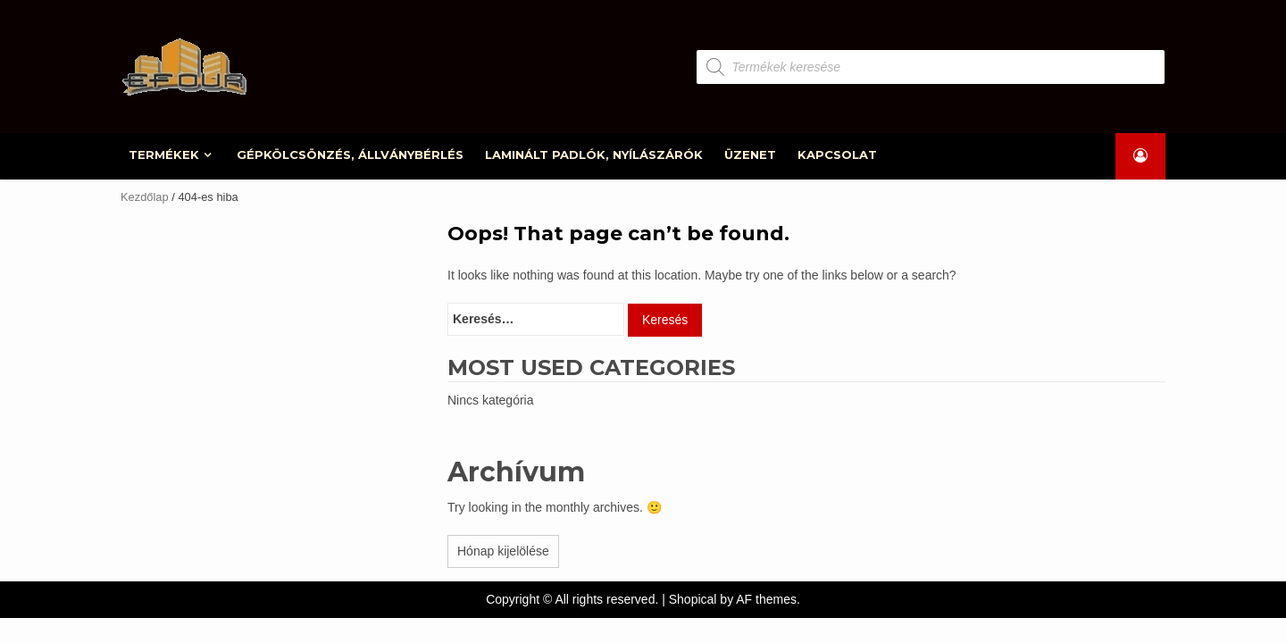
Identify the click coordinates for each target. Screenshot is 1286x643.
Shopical (693, 599)
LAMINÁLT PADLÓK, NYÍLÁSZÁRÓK (595, 154)
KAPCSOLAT (838, 154)
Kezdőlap (145, 197)
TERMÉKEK (164, 154)
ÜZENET (751, 154)
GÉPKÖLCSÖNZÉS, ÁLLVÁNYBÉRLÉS (351, 154)
